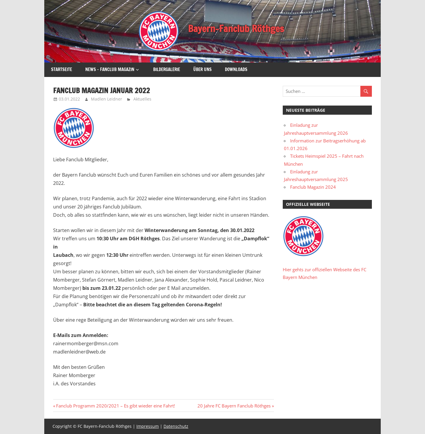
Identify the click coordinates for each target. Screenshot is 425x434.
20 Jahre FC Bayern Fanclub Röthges (234, 406)
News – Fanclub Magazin (109, 69)
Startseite (61, 69)
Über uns (202, 69)
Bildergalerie (166, 69)
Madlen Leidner (106, 99)
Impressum (147, 426)
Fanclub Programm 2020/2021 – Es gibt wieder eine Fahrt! (115, 406)
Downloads (236, 69)
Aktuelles (142, 99)
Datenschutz (176, 426)
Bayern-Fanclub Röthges (236, 28)
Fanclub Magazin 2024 (313, 187)
